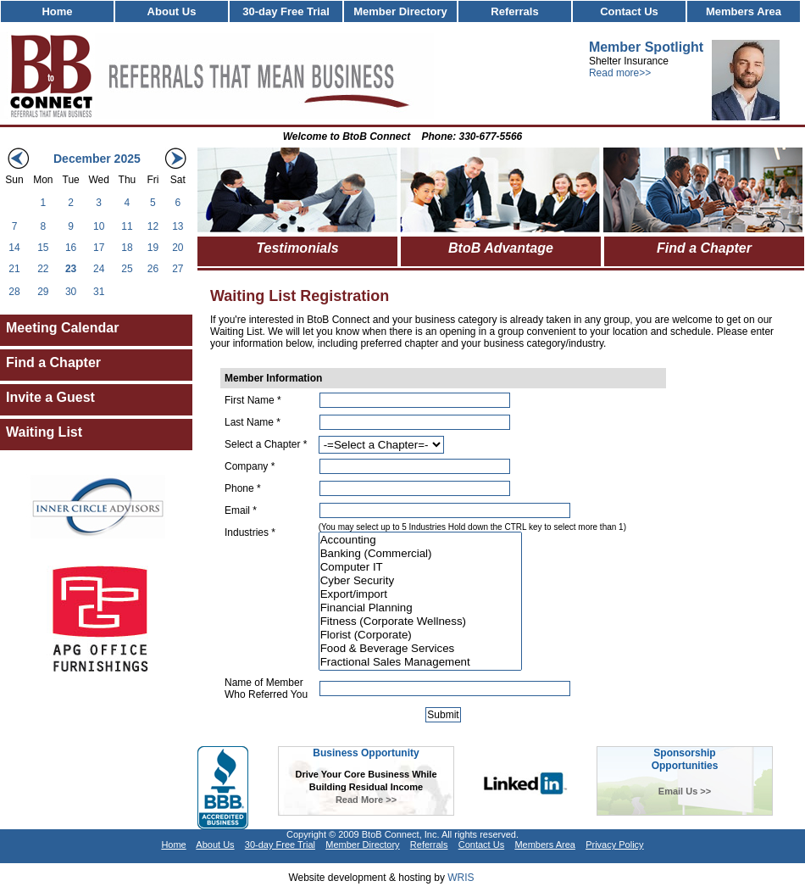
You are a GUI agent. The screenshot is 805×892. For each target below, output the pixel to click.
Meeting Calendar (62, 328)
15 (42, 248)
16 (70, 248)
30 (70, 292)
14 (13, 248)
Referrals (514, 11)
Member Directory (400, 11)
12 (152, 226)
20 (177, 248)
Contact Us (629, 11)
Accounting (420, 540)
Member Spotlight (646, 47)
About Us (172, 11)
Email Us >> (684, 791)
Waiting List (44, 432)
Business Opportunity (366, 753)
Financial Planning (420, 608)
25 (126, 269)
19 (152, 248)
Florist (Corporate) (420, 635)
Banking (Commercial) (420, 553)
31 (98, 292)
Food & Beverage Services (420, 648)
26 (152, 269)
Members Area (743, 11)
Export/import (420, 594)
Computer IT (420, 567)
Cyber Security (420, 581)
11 (126, 226)
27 (177, 269)
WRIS (460, 878)
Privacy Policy (614, 844)
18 (126, 248)
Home (57, 11)
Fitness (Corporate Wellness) (420, 621)
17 (98, 248)
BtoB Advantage (500, 248)
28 (13, 292)
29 (42, 292)
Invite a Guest (50, 397)
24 (98, 269)
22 (42, 269)
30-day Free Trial (286, 11)
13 (177, 226)
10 (98, 226)
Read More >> (366, 799)
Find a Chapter (53, 362)
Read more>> (620, 73)
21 (13, 269)
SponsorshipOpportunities (685, 759)
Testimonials (297, 248)
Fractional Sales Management (420, 662)
